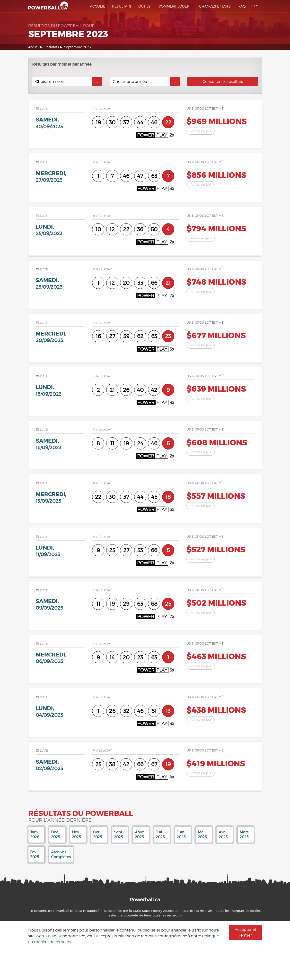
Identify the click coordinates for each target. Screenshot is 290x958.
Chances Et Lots (215, 6)
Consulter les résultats (222, 81)
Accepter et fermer (245, 932)
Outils (144, 6)
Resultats (51, 47)
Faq (242, 6)
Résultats (121, 6)
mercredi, (60, 176)
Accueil (97, 6)
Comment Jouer (173, 6)
